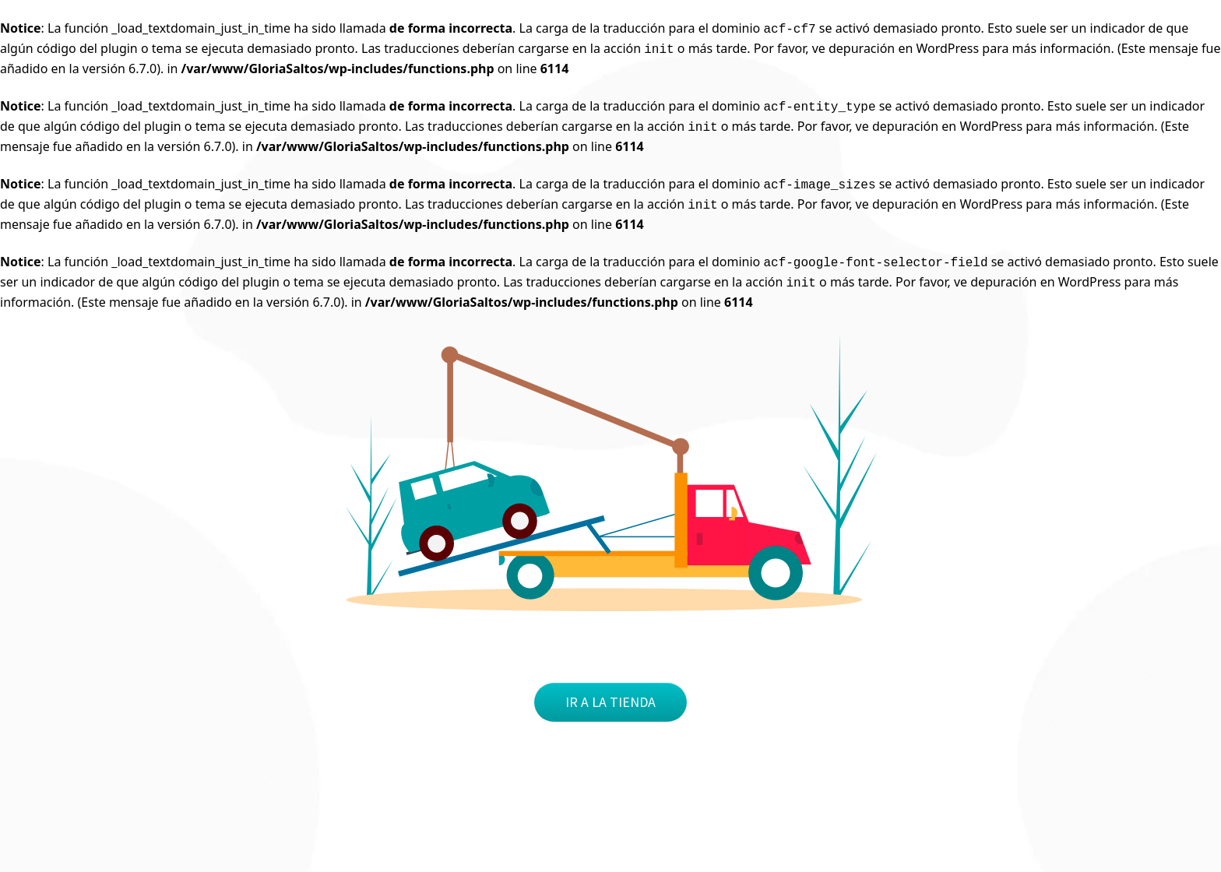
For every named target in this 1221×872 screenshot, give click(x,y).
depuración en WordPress (904, 48)
